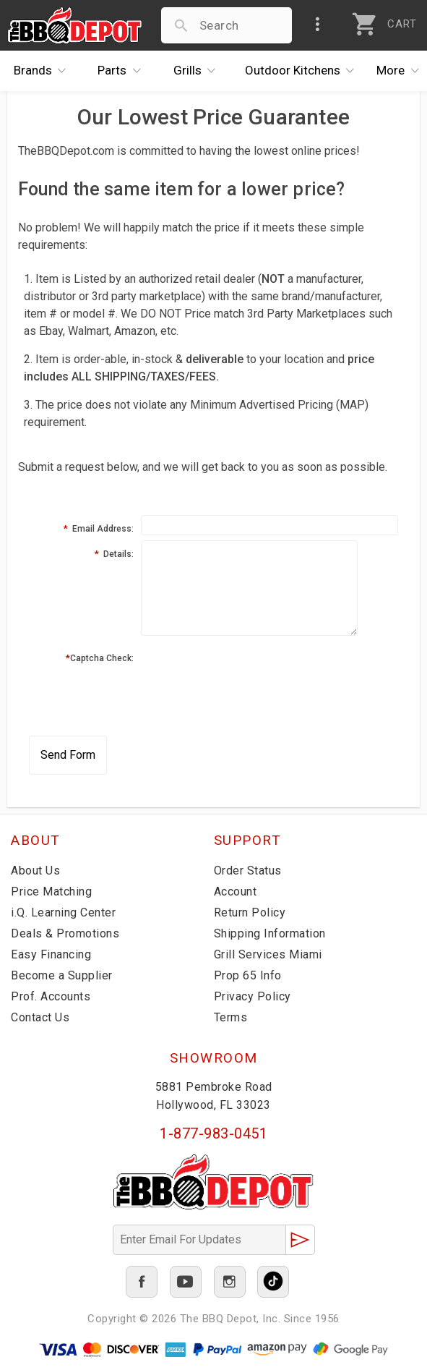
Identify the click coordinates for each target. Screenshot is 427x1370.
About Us (35, 870)
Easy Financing (51, 954)
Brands (44, 71)
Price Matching (51, 891)
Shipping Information (270, 933)
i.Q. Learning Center (63, 912)
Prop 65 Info (248, 975)
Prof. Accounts (50, 996)
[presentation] (251, 672)
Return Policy (250, 912)
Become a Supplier (62, 975)
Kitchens (303, 71)
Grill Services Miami (268, 954)
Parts (123, 71)
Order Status (248, 870)
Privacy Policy (252, 996)
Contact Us (40, 1017)
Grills (198, 71)
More (401, 71)
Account (235, 891)
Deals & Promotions (65, 933)
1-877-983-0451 (213, 1133)
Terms (231, 1017)
